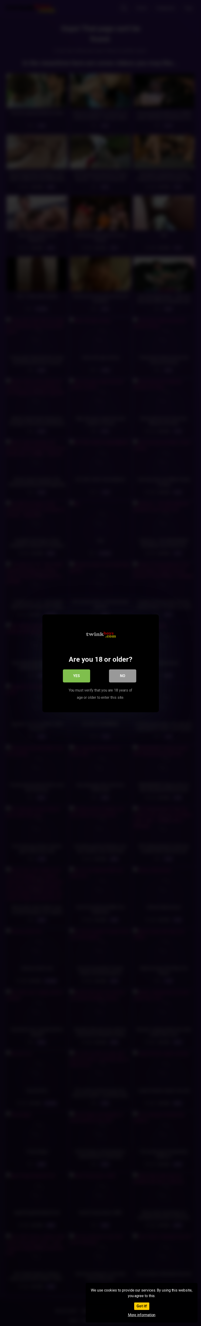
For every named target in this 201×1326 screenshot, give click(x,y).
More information (142, 1315)
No (122, 675)
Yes (76, 675)
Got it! (141, 1306)
